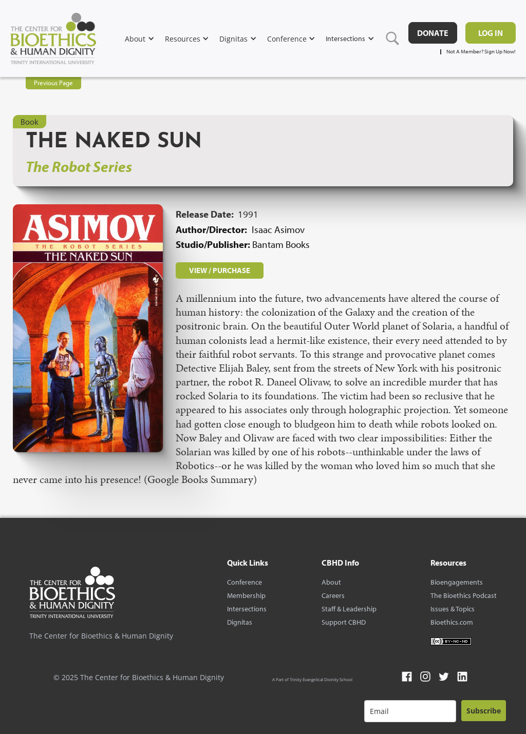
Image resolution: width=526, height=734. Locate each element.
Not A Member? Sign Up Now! (481, 51)
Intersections (247, 608)
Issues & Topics (452, 608)
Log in (490, 33)
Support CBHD (344, 622)
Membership (246, 595)
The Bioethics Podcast (463, 595)
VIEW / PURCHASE (219, 270)
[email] (410, 711)
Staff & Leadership (349, 608)
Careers (333, 595)
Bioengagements (456, 582)
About (331, 582)
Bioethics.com (451, 622)
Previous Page (53, 83)
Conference (244, 582)
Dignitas (239, 622)
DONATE (432, 33)
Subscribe (483, 711)
